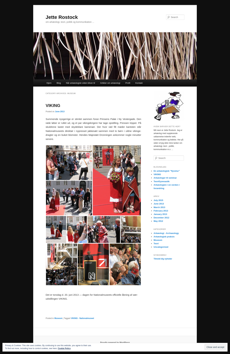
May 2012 (158, 221)
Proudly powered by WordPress (115, 342)
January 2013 (160, 214)
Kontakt (139, 83)
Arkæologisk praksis (164, 236)
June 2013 (159, 203)
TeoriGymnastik (161, 181)
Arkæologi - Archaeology (166, 233)
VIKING (53, 105)
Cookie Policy (64, 348)
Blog (59, 83)
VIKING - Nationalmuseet (82, 318)
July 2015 (158, 200)
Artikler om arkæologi (110, 83)
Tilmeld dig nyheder (163, 259)
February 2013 (161, 211)
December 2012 (161, 217)
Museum (58, 318)
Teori (156, 243)
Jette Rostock (62, 17)
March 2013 (159, 207)
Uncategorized (161, 247)
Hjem (48, 83)
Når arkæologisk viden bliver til (80, 83)
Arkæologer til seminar (165, 178)
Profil (127, 83)
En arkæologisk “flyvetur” (167, 171)
